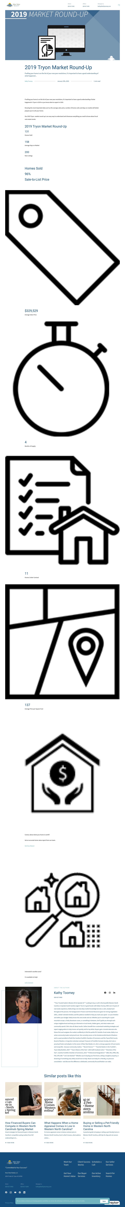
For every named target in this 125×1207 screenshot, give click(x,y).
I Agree (104, 1201)
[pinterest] (20, 1192)
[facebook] (6, 1192)
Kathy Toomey (28, 81)
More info (87, 1201)
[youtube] (15, 1192)
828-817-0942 (58, 997)
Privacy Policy (9, 1203)
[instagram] (11, 1192)
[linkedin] (24, 1192)
